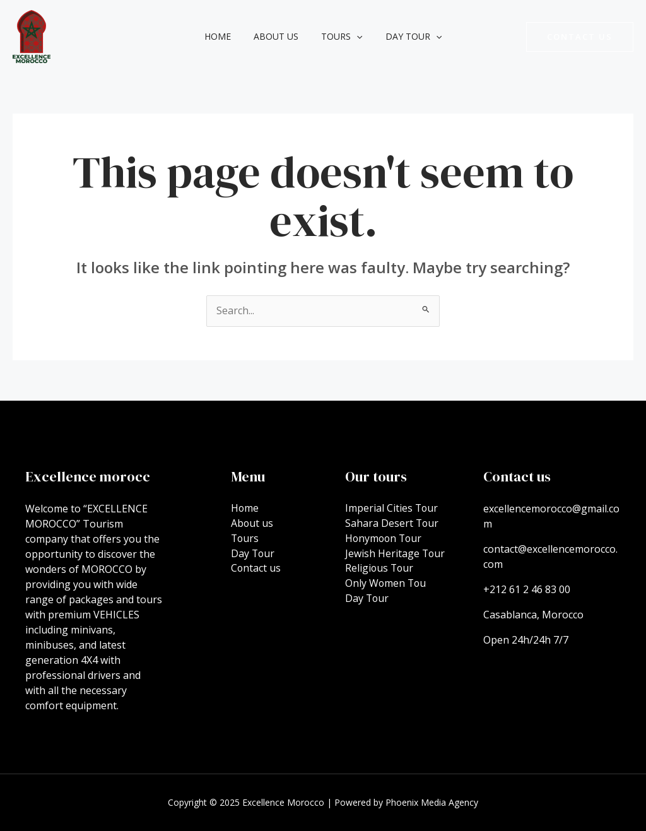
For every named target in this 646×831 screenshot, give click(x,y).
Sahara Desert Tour (392, 524)
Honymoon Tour (385, 539)
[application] (354, 36)
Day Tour (406, 36)
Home (225, 36)
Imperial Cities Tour (392, 509)
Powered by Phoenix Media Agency (406, 802)
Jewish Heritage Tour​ (395, 554)
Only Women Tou (386, 584)
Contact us (256, 569)
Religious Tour (380, 569)
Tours (339, 36)
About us (278, 36)
